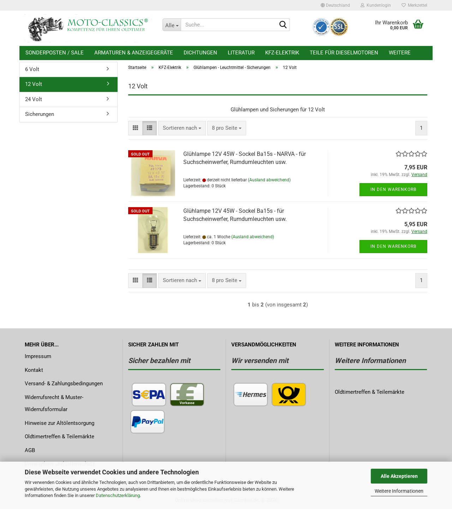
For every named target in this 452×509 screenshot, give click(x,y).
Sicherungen (39, 114)
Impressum (38, 356)
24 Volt (33, 99)
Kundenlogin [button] (376, 5)
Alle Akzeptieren (399, 476)
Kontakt (34, 370)
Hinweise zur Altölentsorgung (59, 423)
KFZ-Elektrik (282, 52)
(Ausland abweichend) (269, 179)
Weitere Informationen (399, 491)
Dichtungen (200, 52)
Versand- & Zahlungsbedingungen (64, 383)
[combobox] (182, 128)
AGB (30, 450)
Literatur (241, 52)
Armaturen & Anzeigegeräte (133, 52)
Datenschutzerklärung (118, 495)
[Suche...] (171, 24)
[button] (335, 5)
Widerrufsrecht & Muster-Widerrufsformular (54, 403)
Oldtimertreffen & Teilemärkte (59, 436)
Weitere (400, 52)
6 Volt (32, 69)
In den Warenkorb (393, 189)
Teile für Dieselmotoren (344, 52)
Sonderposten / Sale (54, 52)
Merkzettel (414, 5)
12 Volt (33, 84)
